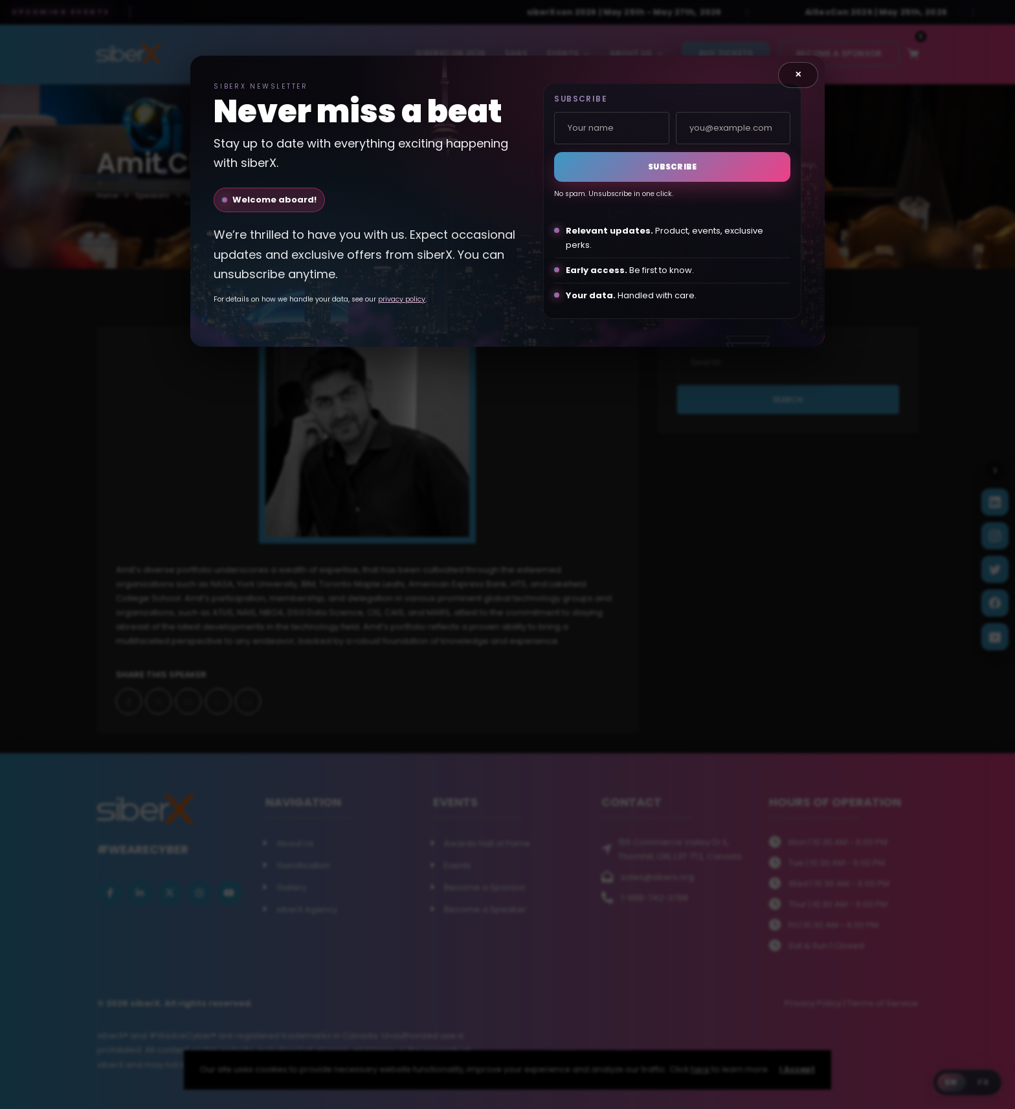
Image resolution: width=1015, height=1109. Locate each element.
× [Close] (798, 74)
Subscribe (672, 166)
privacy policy (401, 299)
